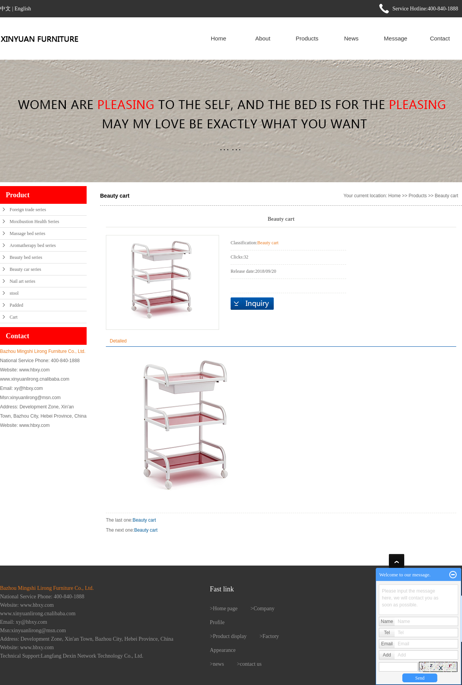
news (218, 664)
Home (218, 38)
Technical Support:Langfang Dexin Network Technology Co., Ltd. (71, 656)
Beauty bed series (26, 257)
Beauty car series (25, 269)
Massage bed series (27, 233)
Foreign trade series (28, 209)
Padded (16, 305)
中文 (5, 9)
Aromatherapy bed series (33, 245)
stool (14, 293)
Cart (14, 317)
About (262, 38)
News (351, 38)
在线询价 (252, 303)
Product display (230, 636)
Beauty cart (446, 195)
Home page (225, 608)
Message (395, 38)
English (23, 9)
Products (307, 38)
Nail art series (22, 281)
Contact (440, 38)
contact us (250, 664)
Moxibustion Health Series (34, 221)
